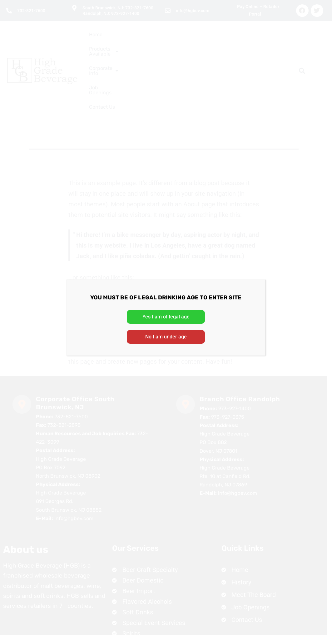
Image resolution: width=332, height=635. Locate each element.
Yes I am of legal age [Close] (166, 317)
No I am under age (166, 337)
